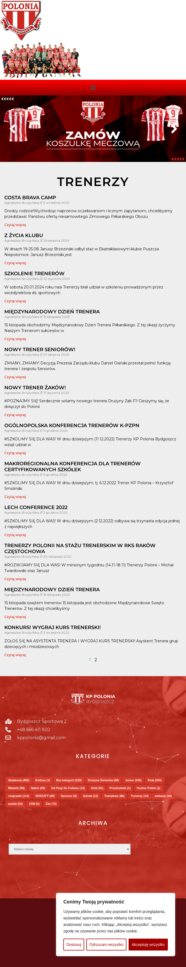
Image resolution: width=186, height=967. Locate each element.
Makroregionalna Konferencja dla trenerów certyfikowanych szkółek (72, 467)
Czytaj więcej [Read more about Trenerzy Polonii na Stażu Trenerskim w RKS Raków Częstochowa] (15, 579)
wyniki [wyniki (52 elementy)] (15, 803)
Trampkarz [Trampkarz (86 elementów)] (114, 795)
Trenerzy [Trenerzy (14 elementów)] (140, 795)
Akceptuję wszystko (148, 944)
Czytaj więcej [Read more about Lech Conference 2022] (15, 535)
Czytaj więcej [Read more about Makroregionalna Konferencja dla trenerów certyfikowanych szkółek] (15, 497)
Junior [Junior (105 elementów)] (133, 780)
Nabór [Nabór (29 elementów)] (38, 788)
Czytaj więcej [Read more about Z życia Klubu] (15, 263)
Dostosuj (73, 944)
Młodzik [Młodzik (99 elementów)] (16, 788)
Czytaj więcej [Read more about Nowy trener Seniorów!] (15, 377)
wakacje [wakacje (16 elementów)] (163, 795)
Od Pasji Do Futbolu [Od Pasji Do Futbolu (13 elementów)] (68, 788)
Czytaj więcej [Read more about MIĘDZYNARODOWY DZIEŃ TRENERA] (15, 339)
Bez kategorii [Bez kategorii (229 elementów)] (69, 780)
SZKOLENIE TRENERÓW (34, 274)
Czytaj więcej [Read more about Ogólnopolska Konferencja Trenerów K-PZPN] (15, 453)
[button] (92, 87)
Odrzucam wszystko (106, 944)
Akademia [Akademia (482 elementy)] (18, 780)
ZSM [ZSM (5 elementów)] (34, 803)
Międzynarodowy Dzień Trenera (52, 590)
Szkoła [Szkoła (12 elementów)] (90, 795)
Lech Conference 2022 (35, 507)
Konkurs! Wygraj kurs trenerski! (52, 627)
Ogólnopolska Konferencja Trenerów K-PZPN (71, 425)
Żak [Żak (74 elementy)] (51, 803)
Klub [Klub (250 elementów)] (155, 780)
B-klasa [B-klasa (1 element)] (42, 780)
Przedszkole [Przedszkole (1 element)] (120, 788)
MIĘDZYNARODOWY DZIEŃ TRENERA (52, 312)
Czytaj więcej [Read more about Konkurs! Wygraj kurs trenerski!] (15, 655)
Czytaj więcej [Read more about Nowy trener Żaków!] (15, 415)
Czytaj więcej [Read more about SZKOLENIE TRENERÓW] (15, 301)
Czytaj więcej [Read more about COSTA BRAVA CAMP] (15, 225)
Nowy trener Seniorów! (39, 350)
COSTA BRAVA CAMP (30, 198)
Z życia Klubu (23, 235)
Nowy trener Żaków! (35, 388)
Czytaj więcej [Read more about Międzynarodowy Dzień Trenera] (15, 617)
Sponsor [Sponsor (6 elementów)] (69, 795)
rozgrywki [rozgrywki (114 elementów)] (18, 795)
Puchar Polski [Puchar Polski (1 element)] (148, 788)
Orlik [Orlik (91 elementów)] (97, 788)
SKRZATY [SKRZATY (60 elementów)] (44, 795)
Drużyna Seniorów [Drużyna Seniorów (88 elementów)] (103, 780)
